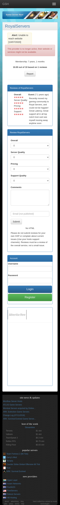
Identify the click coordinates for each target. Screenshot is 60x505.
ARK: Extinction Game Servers (16, 412)
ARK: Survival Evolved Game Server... (19, 419)
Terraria (9, 461)
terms (17, 504)
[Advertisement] (30, 356)
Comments (16, 187)
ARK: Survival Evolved (16, 471)
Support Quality (18, 175)
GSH (5, 4)
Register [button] (30, 297)
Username (13, 264)
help (22, 504)
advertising (15, 501)
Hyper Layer (12, 480)
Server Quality (18, 152)
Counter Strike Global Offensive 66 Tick (23, 464)
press (11, 504)
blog (22, 501)
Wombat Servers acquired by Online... (19, 408)
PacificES (11, 487)
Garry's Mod (11, 457)
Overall (14, 140)
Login (29, 289)
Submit (16, 221)
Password (13, 275)
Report (30, 73)
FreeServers (12, 491)
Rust (8, 468)
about (7, 501)
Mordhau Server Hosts (12, 401)
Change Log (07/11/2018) (14, 415)
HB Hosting (12, 498)
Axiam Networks (14, 484)
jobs (5, 504)
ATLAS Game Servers (12, 405)
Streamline (30, 427)
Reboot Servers (13, 494)
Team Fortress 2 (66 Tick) (17, 454)
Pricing (14, 164)
